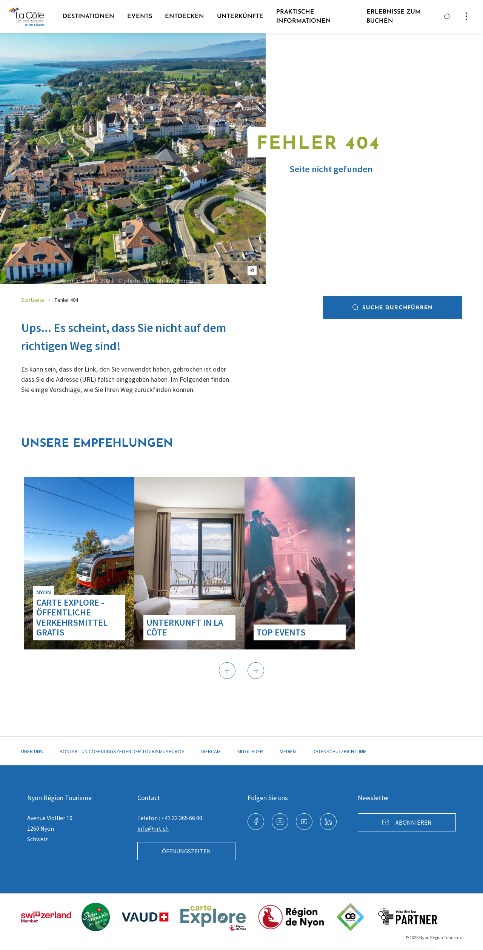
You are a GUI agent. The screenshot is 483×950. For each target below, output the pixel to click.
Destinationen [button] (88, 17)
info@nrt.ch (153, 828)
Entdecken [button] (184, 17)
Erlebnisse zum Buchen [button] (393, 16)
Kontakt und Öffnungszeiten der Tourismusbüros (122, 751)
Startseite (32, 299)
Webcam (211, 751)
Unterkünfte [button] (240, 17)
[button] (227, 670)
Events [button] (139, 17)
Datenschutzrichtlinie (339, 751)
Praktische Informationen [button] (303, 16)
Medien (288, 751)
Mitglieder (250, 751)
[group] (79, 563)
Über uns (32, 751)
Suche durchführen (392, 307)
